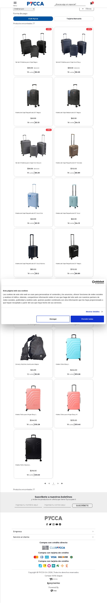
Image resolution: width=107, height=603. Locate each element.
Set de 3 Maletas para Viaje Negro (26, 62)
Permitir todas (87, 319)
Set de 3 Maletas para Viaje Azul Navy (68, 62)
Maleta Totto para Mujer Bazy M (66, 414)
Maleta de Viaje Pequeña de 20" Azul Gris (29, 213)
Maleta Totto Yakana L (22, 465)
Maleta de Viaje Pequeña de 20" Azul (68, 213)
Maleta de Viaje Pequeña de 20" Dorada (69, 163)
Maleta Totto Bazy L (62, 364)
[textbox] (68, 4)
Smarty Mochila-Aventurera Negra (27, 364)
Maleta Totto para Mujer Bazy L (25, 414)
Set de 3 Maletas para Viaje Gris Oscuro (28, 163)
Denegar (53, 319)
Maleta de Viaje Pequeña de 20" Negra (28, 112)
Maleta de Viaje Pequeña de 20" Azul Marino (30, 263)
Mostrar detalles (93, 312)
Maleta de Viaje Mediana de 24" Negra (68, 112)
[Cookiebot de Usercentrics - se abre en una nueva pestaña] (94, 282)
